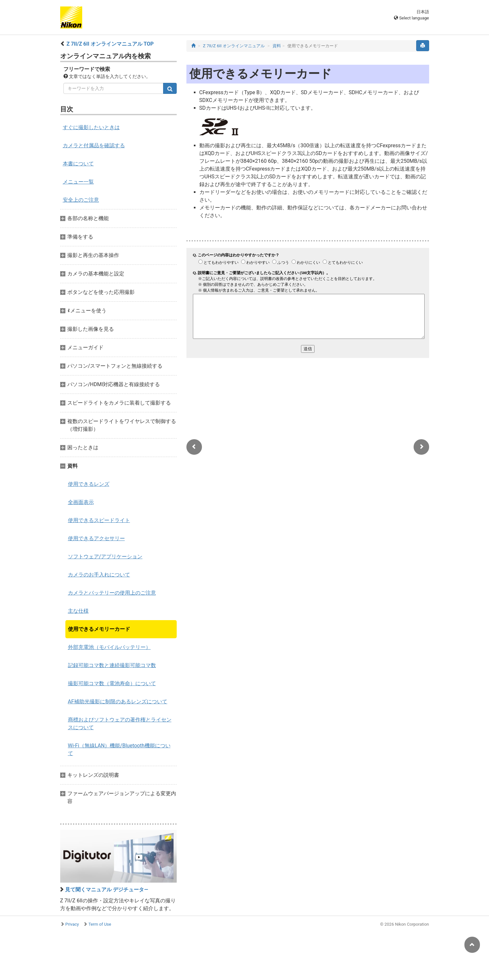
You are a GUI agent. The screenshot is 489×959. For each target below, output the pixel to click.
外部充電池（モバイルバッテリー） (109, 647)
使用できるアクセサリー (96, 538)
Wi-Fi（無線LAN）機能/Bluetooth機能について (119, 749)
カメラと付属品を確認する (94, 145)
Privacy (72, 924)
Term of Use (99, 924)
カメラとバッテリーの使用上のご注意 (112, 593)
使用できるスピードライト (99, 520)
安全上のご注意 (81, 200)
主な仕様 (78, 611)
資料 (276, 45)
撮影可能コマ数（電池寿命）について (112, 683)
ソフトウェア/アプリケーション (105, 556)
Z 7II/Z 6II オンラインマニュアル (234, 45)
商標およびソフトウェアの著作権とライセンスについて (120, 723)
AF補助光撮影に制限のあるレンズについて (117, 701)
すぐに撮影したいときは (91, 127)
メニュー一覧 (78, 182)
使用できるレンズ (88, 484)
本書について (78, 164)
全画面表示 (81, 502)
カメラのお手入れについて (99, 575)
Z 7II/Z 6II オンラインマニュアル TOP (109, 44)
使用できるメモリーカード (99, 629)
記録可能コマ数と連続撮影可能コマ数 (112, 665)
